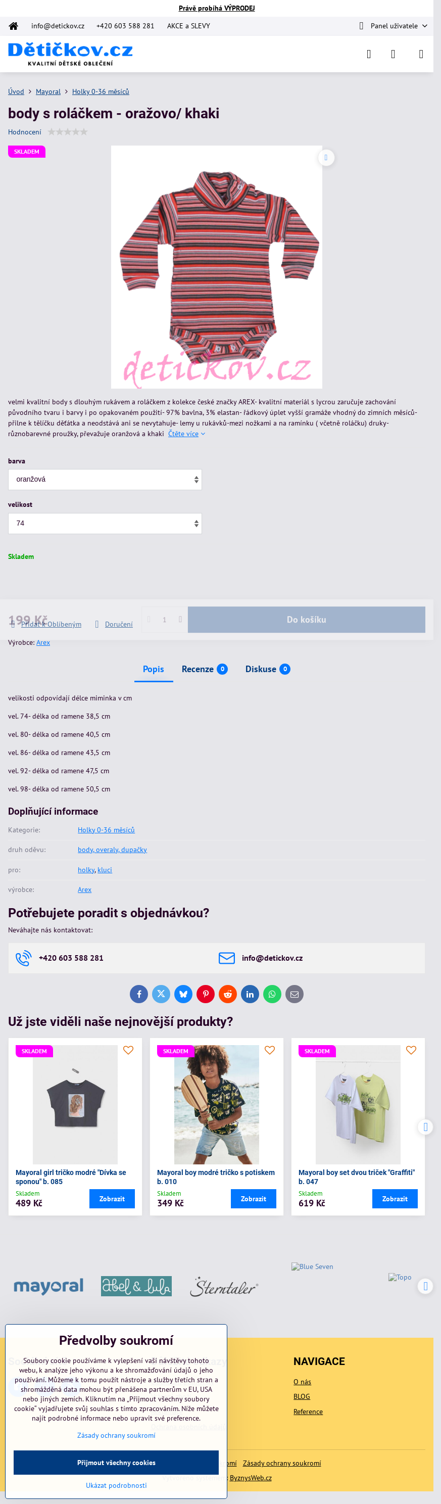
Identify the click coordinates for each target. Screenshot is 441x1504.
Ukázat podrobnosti (116, 1485)
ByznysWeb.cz (251, 1477)
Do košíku (306, 590)
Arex (43, 642)
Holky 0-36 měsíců (106, 829)
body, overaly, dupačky (112, 849)
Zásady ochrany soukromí (282, 1463)
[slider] (67, 132)
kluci (104, 869)
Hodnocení (24, 131)
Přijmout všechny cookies (116, 1462)
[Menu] (421, 54)
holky (86, 869)
